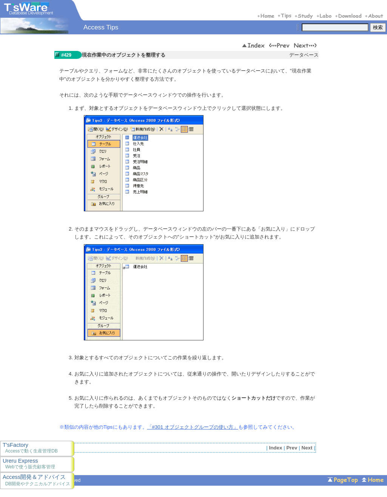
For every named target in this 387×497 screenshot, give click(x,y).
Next (307, 448)
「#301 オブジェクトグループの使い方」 (192, 427)
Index (275, 448)
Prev (291, 448)
